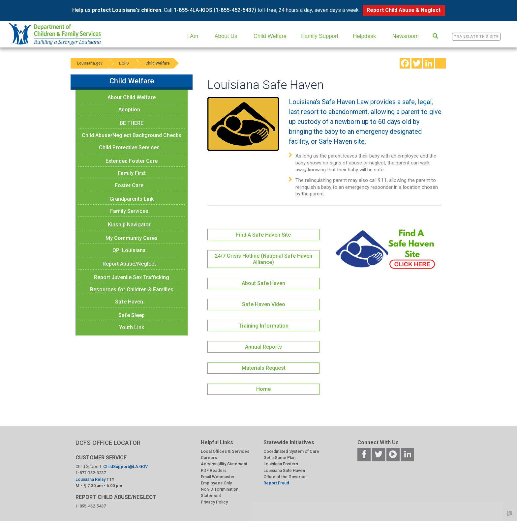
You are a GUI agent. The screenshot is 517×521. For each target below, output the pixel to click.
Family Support (319, 36)
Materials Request (264, 368)
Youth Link (131, 327)
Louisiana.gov (90, 63)
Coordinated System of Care (291, 451)
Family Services (129, 211)
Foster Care (129, 185)
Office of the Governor (285, 476)
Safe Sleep (131, 315)
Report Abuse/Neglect (129, 264)
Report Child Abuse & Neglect (404, 10)
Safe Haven (129, 302)
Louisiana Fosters (280, 463)
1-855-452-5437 (91, 506)
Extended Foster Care (132, 161)
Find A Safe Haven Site (263, 235)
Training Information (264, 326)
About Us (225, 36)
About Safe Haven (263, 283)
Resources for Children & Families (131, 289)
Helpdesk (364, 36)
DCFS (124, 63)
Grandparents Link (131, 199)
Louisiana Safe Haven (284, 470)
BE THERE (131, 123)
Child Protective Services (129, 147)
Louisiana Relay (91, 479)
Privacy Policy (214, 502)
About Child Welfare (131, 97)
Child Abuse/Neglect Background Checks (131, 135)
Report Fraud (276, 482)
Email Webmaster (218, 476)
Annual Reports (263, 347)
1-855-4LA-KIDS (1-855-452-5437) (215, 10)
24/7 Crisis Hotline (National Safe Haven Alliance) (263, 259)
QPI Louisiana (129, 250)
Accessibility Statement (224, 463)
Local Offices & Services (225, 451)
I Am (192, 36)
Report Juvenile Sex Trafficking (131, 277)
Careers (209, 457)
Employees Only (216, 482)
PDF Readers (214, 470)
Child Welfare (270, 36)
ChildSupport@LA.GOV (125, 466)
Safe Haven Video (263, 304)
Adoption (129, 109)
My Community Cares (132, 238)
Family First (132, 173)
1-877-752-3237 (91, 472)
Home (263, 389)
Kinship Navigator (129, 224)
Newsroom (405, 36)
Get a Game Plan (279, 457)
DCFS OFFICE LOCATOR (108, 442)
